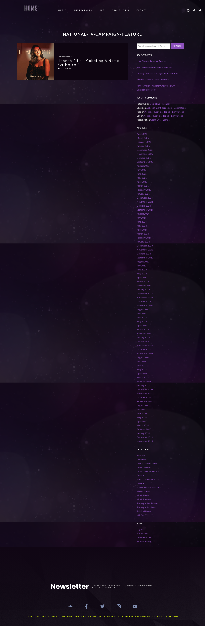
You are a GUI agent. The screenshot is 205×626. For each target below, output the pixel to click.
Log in (140, 529)
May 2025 (142, 177)
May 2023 (142, 273)
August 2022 (143, 309)
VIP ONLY (142, 515)
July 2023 (141, 265)
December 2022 (145, 293)
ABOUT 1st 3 (120, 10)
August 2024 (143, 213)
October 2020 (144, 397)
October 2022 (144, 301)
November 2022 (145, 297)
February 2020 (144, 429)
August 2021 (143, 357)
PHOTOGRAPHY (83, 10)
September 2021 (145, 353)
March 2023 (143, 281)
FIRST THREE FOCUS (148, 479)
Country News (144, 467)
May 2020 (142, 417)
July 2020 (141, 409)
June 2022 (142, 317)
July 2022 (141, 313)
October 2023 (144, 253)
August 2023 (143, 261)
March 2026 (143, 137)
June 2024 (142, 221)
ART (102, 10)
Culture (140, 475)
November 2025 (145, 153)
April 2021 (142, 373)
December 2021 (145, 341)
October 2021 (144, 349)
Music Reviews (144, 499)
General (140, 483)
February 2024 (144, 237)
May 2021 (142, 369)
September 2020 (145, 401)
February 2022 (144, 333)
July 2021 (141, 361)
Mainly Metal (143, 491)
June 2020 (142, 413)
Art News (141, 459)
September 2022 (145, 305)
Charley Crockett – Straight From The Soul (157, 73)
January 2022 (143, 337)
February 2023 (144, 285)
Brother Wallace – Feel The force (153, 79)
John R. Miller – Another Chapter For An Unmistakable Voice (156, 87)
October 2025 (144, 157)
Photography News (146, 507)
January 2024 (143, 241)
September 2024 (145, 209)
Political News (144, 511)
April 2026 (142, 133)
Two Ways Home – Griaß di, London (154, 67)
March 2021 (143, 377)
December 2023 (145, 245)
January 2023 (143, 289)
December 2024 (145, 197)
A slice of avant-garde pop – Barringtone (166, 107)
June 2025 (142, 173)
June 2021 (142, 365)
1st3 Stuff (141, 455)
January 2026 (143, 145)
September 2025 (145, 161)
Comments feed (144, 537)
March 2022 (143, 329)
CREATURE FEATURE (148, 471)
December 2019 (145, 437)
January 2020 (143, 433)
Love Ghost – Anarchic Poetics (151, 61)
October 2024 (144, 205)
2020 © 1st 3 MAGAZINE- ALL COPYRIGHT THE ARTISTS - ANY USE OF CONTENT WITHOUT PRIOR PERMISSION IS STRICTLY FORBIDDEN (102, 616)
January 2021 (143, 385)
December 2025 (145, 149)
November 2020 (145, 393)
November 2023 (145, 249)
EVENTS (141, 10)
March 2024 (143, 233)
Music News (143, 495)
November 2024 (145, 201)
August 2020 (143, 405)
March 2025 (143, 185)
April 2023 (142, 277)
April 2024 (142, 229)
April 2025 (142, 181)
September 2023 (145, 257)
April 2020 (142, 421)
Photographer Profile (147, 503)
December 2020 (145, 389)
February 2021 (144, 381)
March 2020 (143, 425)
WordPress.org (144, 541)
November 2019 (145, 441)
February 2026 (144, 141)
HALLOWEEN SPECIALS (149, 487)
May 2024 (142, 225)
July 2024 (141, 217)
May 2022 (142, 321)
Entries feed (142, 533)
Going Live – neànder (160, 103)
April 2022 (142, 325)
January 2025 (143, 193)
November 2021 (145, 345)
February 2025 (144, 189)
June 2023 (142, 269)
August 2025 (143, 165)
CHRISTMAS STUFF (147, 463)
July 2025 (141, 169)
